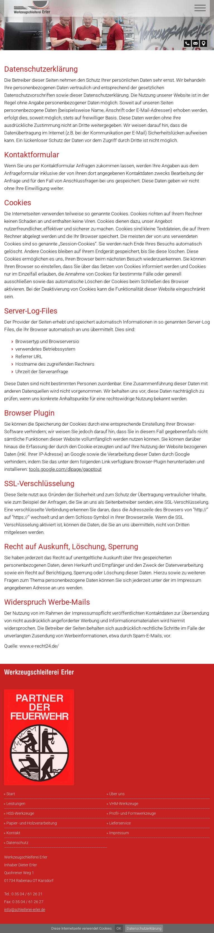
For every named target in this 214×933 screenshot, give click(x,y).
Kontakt (13, 833)
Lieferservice (120, 823)
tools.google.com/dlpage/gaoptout (65, 469)
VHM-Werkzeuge (123, 803)
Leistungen (15, 803)
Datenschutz (17, 842)
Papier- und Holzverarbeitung (31, 823)
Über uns (117, 794)
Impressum (119, 833)
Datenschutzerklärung (144, 928)
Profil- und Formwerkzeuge (132, 813)
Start (10, 794)
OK (118, 928)
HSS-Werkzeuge (20, 813)
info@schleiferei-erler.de (24, 909)
